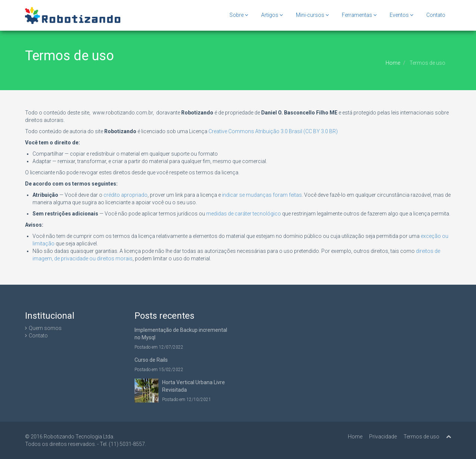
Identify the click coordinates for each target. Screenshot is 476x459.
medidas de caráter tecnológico (243, 214)
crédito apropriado (125, 195)
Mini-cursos (312, 15)
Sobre (238, 15)
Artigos (272, 15)
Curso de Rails (151, 360)
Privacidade (383, 437)
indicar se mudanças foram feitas (262, 195)
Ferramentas (359, 15)
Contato (435, 15)
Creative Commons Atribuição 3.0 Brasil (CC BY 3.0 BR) (273, 131)
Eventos (401, 15)
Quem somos (45, 328)
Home (393, 63)
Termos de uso (421, 437)
